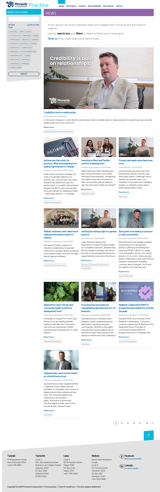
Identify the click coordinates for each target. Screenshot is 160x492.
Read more (49, 127)
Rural (21, 31)
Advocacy (25, 39)
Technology (14, 63)
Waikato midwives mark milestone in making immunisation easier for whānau (61, 234)
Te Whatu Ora (15, 35)
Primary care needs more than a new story (136, 162)
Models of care (27, 47)
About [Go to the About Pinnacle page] (119, 6)
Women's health (15, 67)
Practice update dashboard (89, 487)
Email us (53, 38)
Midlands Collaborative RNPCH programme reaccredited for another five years (136, 308)
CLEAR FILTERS (33, 25)
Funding (33, 43)
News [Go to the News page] (61, 6)
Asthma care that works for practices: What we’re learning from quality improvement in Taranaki (60, 163)
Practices (13, 31)
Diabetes (35, 39)
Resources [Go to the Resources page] (108, 6)
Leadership (14, 51)
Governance (14, 47)
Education (13, 43)
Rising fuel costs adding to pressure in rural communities (135, 233)
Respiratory (26, 59)
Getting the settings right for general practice (98, 233)
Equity (29, 31)
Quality (27, 55)
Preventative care (16, 55)
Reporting (26, 35)
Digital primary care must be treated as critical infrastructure (60, 375)
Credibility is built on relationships (60, 112)
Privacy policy (50, 487)
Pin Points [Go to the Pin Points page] (71, 6)
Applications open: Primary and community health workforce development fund (58, 308)
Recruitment (14, 59)
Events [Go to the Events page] (82, 6)
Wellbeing (25, 63)
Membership (14, 39)
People (35, 35)
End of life (24, 43)
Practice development (28, 51)
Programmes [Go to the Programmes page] (94, 6)
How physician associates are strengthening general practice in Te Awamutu (98, 308)
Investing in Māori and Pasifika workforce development (95, 162)
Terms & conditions (66, 487)
